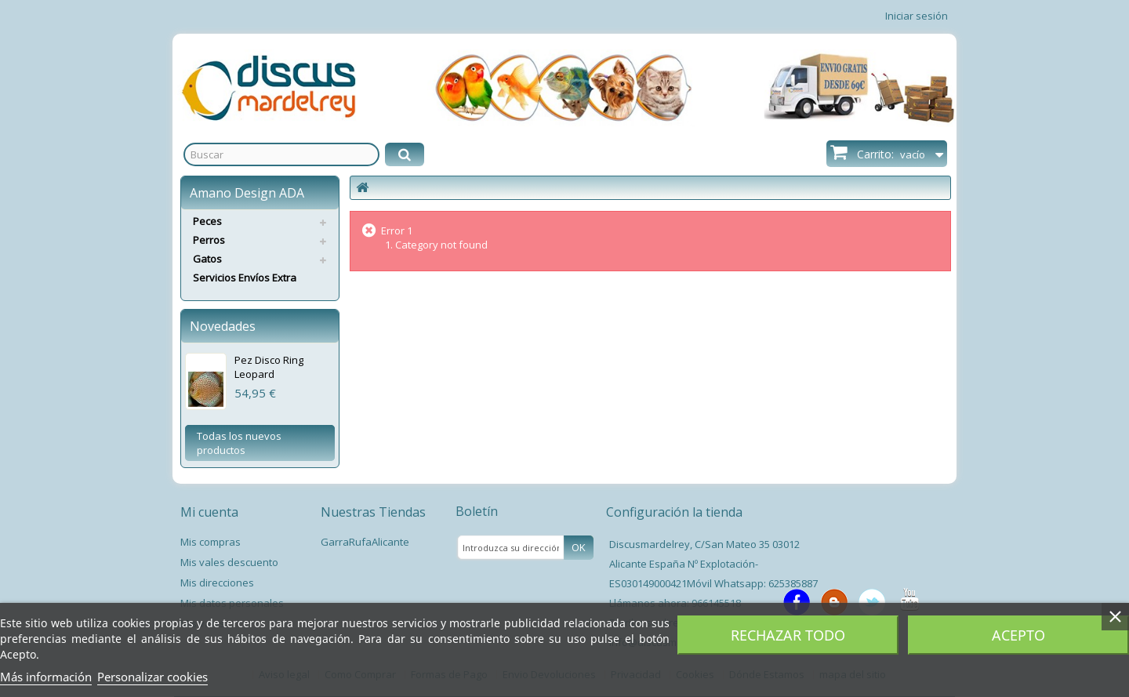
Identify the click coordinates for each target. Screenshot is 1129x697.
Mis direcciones (217, 582)
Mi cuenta (209, 512)
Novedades (223, 326)
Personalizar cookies (152, 676)
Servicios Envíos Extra (244, 277)
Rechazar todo (788, 635)
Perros (209, 240)
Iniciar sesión (916, 16)
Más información (46, 676)
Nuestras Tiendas (373, 512)
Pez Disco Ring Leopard (268, 367)
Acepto (1018, 635)
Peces (207, 221)
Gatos (207, 259)
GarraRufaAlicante (365, 542)
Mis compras (210, 542)
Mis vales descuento (229, 562)
